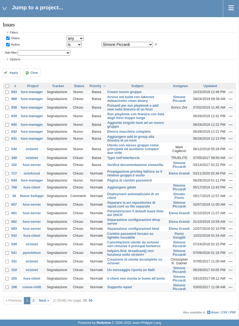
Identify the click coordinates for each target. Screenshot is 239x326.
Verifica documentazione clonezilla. (135, 165)
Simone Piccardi (179, 99)
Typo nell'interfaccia (123, 158)
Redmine (103, 323)
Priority (95, 86)
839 (14, 116)
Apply (14, 72)
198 (14, 287)
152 (14, 165)
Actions (231, 92)
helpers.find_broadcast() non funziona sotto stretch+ (130, 253)
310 (14, 270)
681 (14, 213)
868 (14, 99)
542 (14, 236)
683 (14, 229)
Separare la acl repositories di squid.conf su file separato (131, 204)
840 (14, 125)
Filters (14, 32)
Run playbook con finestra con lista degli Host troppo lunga (135, 116)
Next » (44, 300)
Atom (215, 312)
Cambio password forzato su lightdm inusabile (130, 235)
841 (14, 138)
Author (15, 44)
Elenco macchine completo (129, 132)
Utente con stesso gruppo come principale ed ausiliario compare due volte (133, 149)
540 (14, 149)
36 (14, 196)
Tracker (58, 86)
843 (14, 92)
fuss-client (31, 187)
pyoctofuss (32, 253)
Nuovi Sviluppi (31, 196)
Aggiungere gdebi (121, 187)
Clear (34, 72)
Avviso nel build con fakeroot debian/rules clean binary (130, 99)
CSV (224, 312)
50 (90, 300)
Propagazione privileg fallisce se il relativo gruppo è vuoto (134, 173)
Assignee (180, 86)
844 (14, 180)
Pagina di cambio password (129, 180)
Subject (137, 86)
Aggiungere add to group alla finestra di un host (130, 138)
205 (14, 278)
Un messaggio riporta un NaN (131, 270)
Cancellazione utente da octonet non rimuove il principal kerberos (133, 244)
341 (14, 261)
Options (15, 59)
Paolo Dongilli (179, 235)
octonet (32, 149)
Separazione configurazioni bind (133, 229)
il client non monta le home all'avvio (136, 278)
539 (14, 244)
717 (14, 173)
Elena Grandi (179, 173)
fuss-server (32, 165)
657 (14, 204)
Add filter (11, 52)
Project (33, 86)
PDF (233, 312)
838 (14, 107)
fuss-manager (32, 92)
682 (14, 222)
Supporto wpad (119, 287)
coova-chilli (32, 287)
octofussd (32, 173)
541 (14, 253)
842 (14, 132)
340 (14, 158)
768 (14, 187)
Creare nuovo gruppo (124, 92)
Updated (210, 86)
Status (15, 38)
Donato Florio (179, 196)
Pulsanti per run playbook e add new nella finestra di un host (132, 107)
